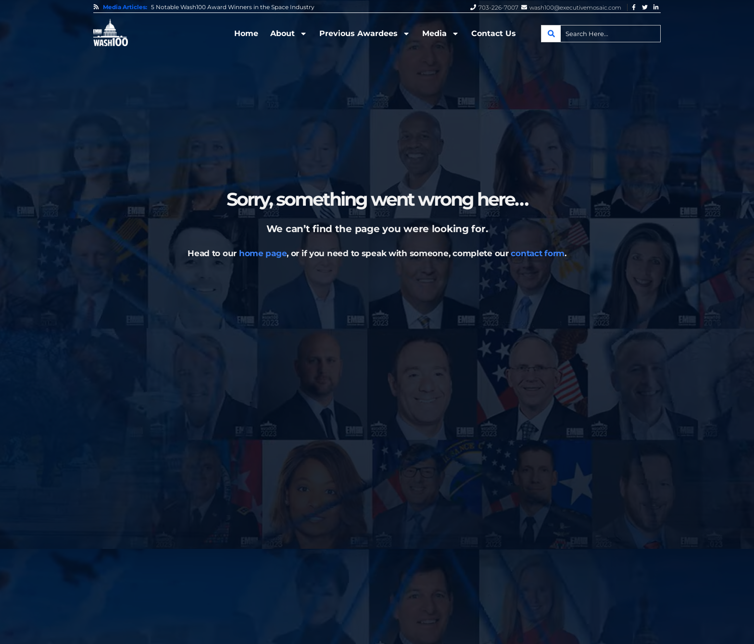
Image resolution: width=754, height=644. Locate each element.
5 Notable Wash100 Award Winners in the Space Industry (232, 7)
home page (263, 253)
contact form (538, 253)
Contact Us (493, 33)
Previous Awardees (364, 33)
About (288, 33)
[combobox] (601, 33)
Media (440, 33)
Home (246, 33)
